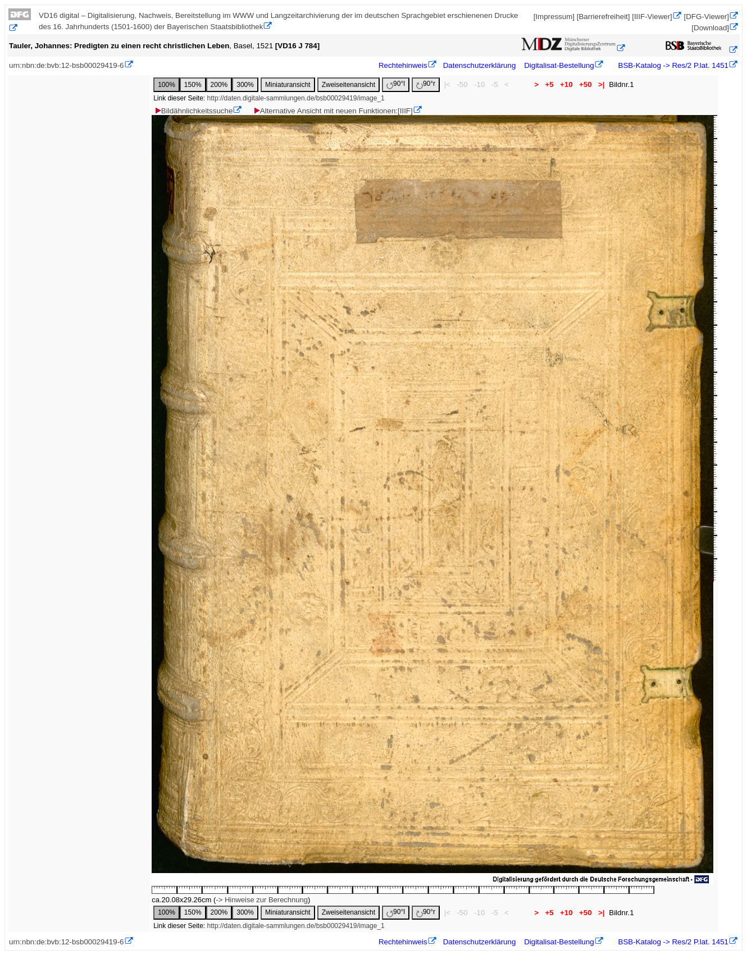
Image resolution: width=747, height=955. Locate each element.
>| (601, 84)
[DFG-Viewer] (706, 16)
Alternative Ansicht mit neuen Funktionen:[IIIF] (333, 111)
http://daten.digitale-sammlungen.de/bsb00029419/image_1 (296, 98)
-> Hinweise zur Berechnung (262, 900)
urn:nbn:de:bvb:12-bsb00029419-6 (66, 65)
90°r (425, 84)
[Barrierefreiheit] (603, 16)
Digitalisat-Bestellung (559, 65)
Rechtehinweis (403, 65)
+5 (549, 84)
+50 (585, 84)
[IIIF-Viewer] (652, 16)
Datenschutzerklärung (479, 65)
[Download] (710, 28)
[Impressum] (554, 16)
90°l (395, 84)
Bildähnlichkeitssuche (193, 111)
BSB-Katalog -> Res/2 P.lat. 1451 (672, 65)
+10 (566, 84)
